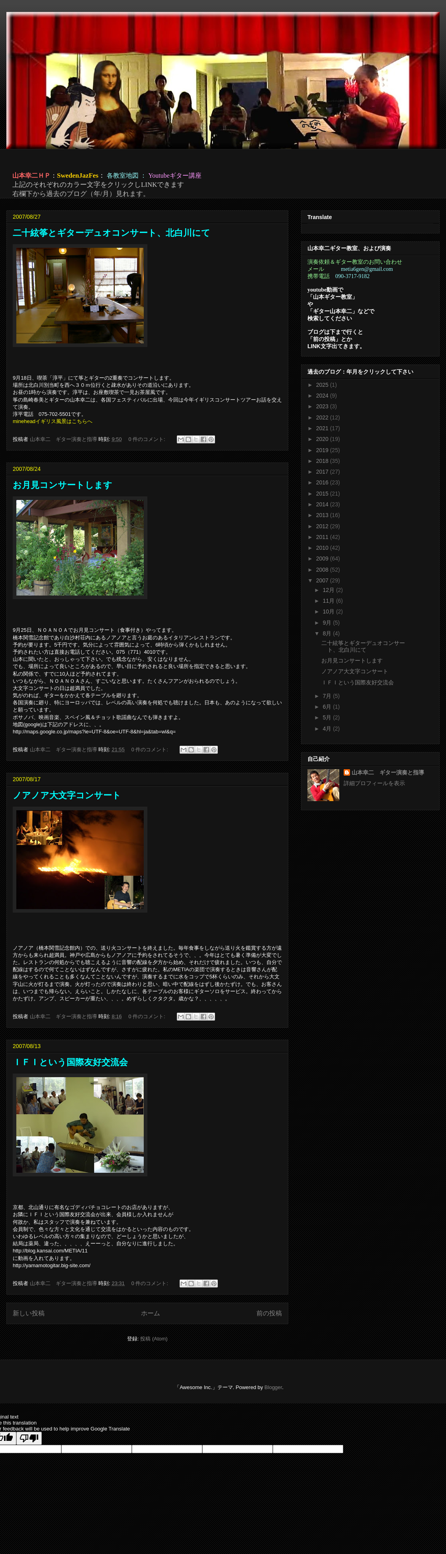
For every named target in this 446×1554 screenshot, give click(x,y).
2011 (323, 537)
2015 (323, 493)
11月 (329, 601)
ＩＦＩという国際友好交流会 (70, 1062)
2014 (323, 504)
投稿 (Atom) (154, 1339)
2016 (323, 482)
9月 (328, 622)
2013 (323, 515)
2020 (323, 439)
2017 (323, 471)
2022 (323, 417)
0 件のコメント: (147, 439)
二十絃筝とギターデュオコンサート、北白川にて (111, 233)
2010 (323, 548)
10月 (329, 611)
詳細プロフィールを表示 (374, 783)
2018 (323, 461)
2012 (323, 526)
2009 (323, 558)
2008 (323, 569)
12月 (329, 590)
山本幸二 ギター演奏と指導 (388, 772)
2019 (323, 450)
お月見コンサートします (62, 485)
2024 (323, 395)
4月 (328, 728)
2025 (323, 385)
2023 (323, 406)
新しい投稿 (29, 1313)
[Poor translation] (29, 1438)
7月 (328, 696)
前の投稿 (269, 1313)
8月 (328, 633)
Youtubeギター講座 (174, 175)
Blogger (273, 1387)
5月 (328, 717)
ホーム (150, 1313)
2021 (323, 428)
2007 (323, 580)
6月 (328, 707)
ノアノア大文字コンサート (67, 795)
